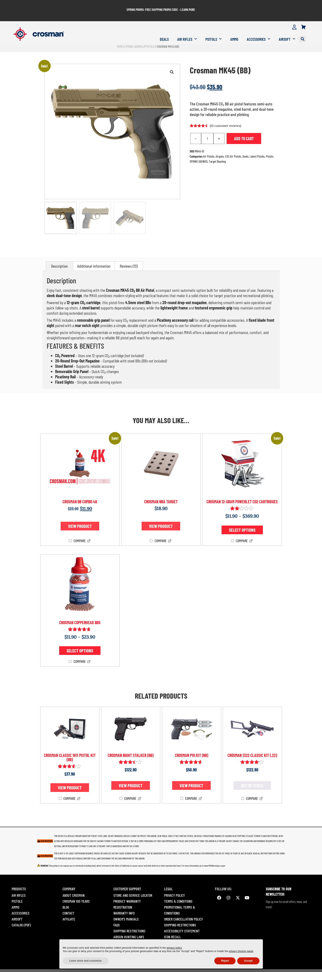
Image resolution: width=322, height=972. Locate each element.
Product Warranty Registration (127, 894)
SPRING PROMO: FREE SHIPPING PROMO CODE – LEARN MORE (161, 5)
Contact (68, 903)
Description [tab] (59, 256)
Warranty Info (124, 903)
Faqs (116, 914)
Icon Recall (172, 926)
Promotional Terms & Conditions (179, 900)
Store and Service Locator (132, 885)
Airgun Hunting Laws (128, 926)
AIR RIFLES (19, 885)
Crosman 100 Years (76, 891)
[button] (303, 29)
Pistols (213, 28)
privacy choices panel (241, 951)
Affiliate (69, 908)
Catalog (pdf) (21, 914)
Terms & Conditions (178, 891)
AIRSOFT (17, 908)
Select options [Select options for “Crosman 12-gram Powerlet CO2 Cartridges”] (242, 519)
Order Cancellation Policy (183, 908)
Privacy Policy (174, 885)
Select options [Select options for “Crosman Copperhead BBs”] (80, 640)
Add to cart (244, 128)
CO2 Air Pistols (233, 146)
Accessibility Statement (182, 920)
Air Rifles (187, 28)
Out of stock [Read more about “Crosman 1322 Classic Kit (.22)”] (252, 775)
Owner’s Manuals (126, 908)
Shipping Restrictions (129, 920)
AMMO (15, 897)
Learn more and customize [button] (86, 960)
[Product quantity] (207, 128)
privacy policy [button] (174, 947)
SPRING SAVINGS (134, 36)
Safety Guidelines (126, 932)
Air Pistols (208, 146)
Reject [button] (225, 960)
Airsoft (287, 28)
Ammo (234, 29)
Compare (77, 531)
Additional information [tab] (93, 256)
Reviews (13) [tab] (129, 256)
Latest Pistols (257, 146)
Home (120, 36)
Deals (164, 29)
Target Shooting (217, 151)
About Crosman (74, 885)
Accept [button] (248, 960)
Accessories (258, 28)
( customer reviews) (225, 115)
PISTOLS (17, 891)
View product (80, 516)
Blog (66, 897)
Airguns (220, 146)
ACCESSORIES (20, 903)
